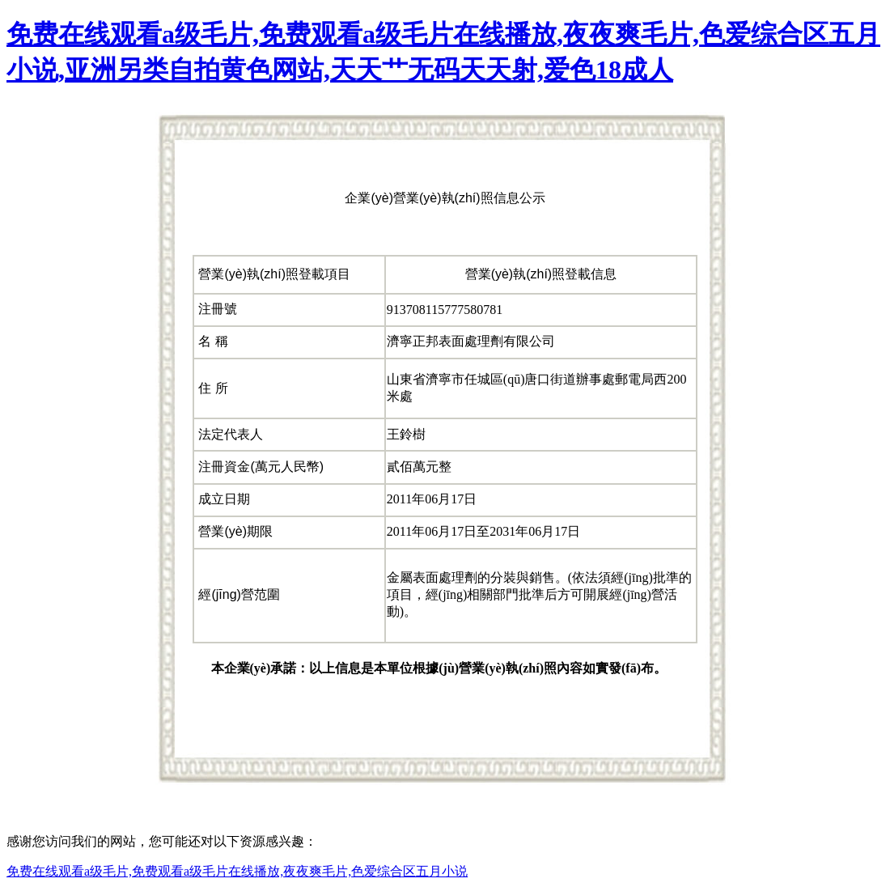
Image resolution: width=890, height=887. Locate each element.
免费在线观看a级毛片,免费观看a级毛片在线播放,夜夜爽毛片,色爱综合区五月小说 (237, 871)
